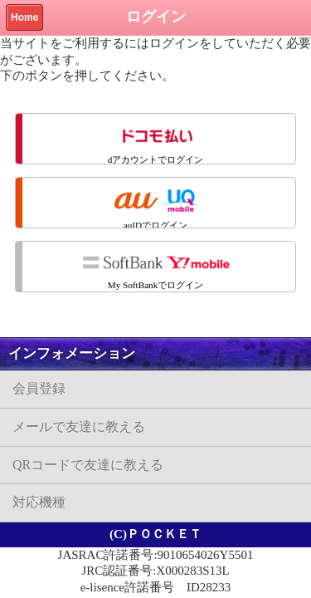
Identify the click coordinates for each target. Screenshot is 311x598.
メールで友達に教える (78, 426)
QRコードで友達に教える (87, 465)
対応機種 (39, 502)
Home (24, 17)
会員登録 (39, 388)
